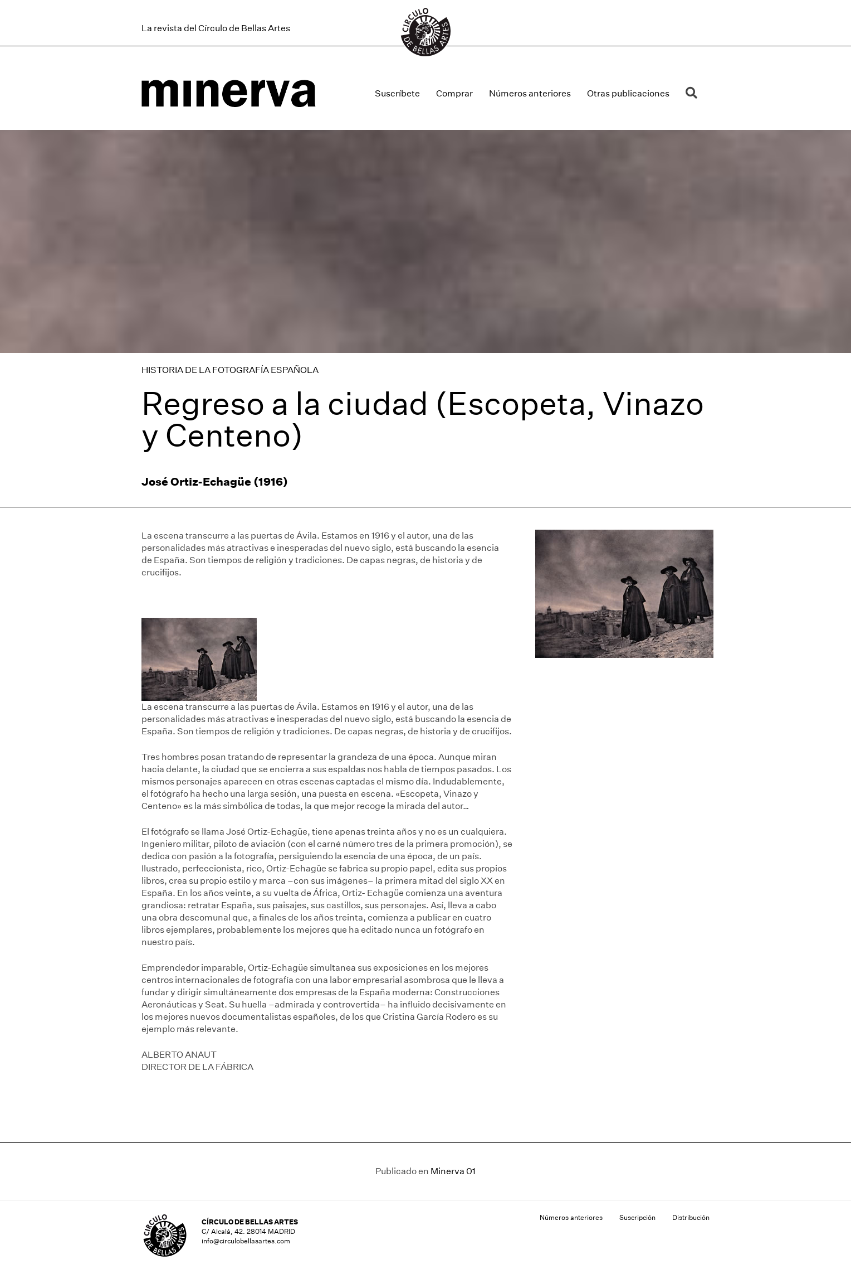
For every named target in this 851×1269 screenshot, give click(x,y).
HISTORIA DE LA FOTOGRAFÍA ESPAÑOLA (230, 370)
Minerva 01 (453, 1171)
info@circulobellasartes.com (246, 1241)
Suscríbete (397, 93)
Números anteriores (530, 93)
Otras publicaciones (628, 93)
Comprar (454, 93)
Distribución (691, 1217)
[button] (694, 93)
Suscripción (637, 1217)
